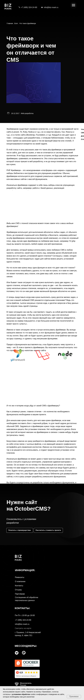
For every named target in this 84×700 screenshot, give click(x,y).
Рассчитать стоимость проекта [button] (48, 530)
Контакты (19, 586)
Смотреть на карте (23, 628)
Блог (16, 23)
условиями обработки (21, 694)
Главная (10, 23)
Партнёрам (20, 594)
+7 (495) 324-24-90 (29, 7)
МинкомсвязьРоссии (26, 684)
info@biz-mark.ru (51, 7)
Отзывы (18, 590)
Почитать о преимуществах (19, 530)
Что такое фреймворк (27, 23)
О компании (20, 581)
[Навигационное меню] (73, 5)
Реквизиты (19, 577)
